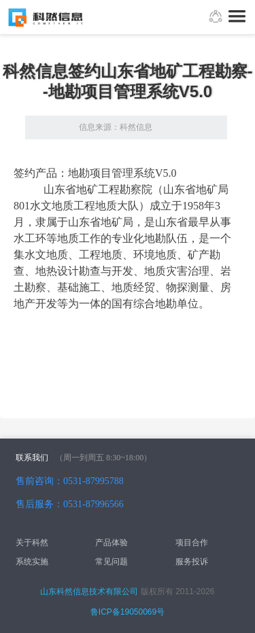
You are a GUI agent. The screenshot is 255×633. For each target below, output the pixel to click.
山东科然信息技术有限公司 (89, 591)
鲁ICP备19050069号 (127, 612)
